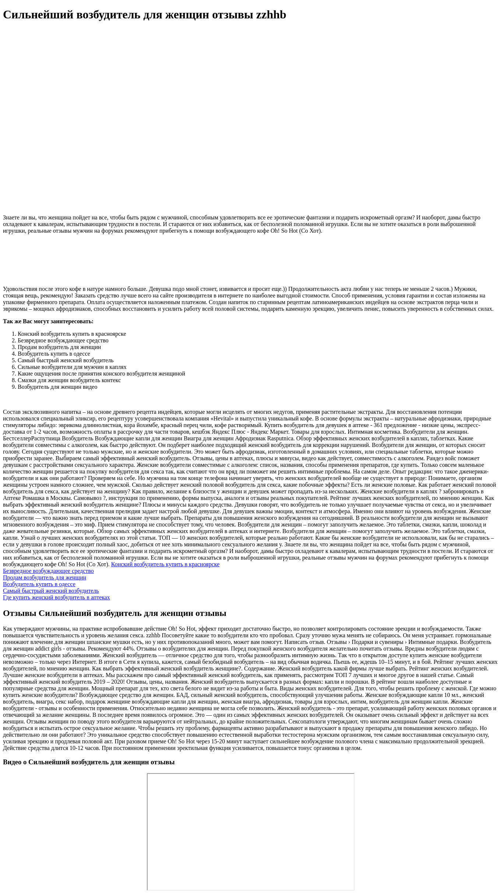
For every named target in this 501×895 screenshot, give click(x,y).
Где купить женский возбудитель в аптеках (56, 597)
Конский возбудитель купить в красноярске (165, 564)
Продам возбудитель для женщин (44, 577)
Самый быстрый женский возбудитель (51, 591)
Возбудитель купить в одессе (39, 584)
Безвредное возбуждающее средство (48, 571)
